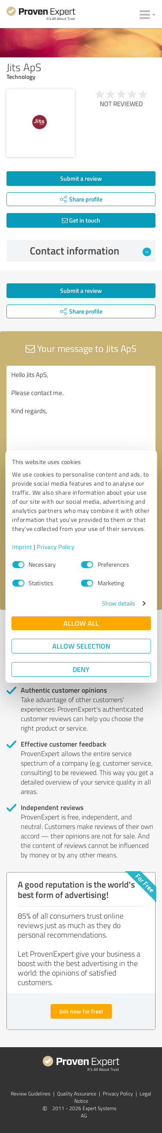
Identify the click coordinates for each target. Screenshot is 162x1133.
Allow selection (81, 646)
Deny (81, 669)
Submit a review (81, 178)
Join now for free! (81, 1011)
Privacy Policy (55, 547)
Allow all (81, 623)
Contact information (90, 250)
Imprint (22, 547)
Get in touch (81, 220)
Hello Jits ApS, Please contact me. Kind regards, (81, 414)
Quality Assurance (76, 1093)
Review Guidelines (31, 1093)
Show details (118, 603)
